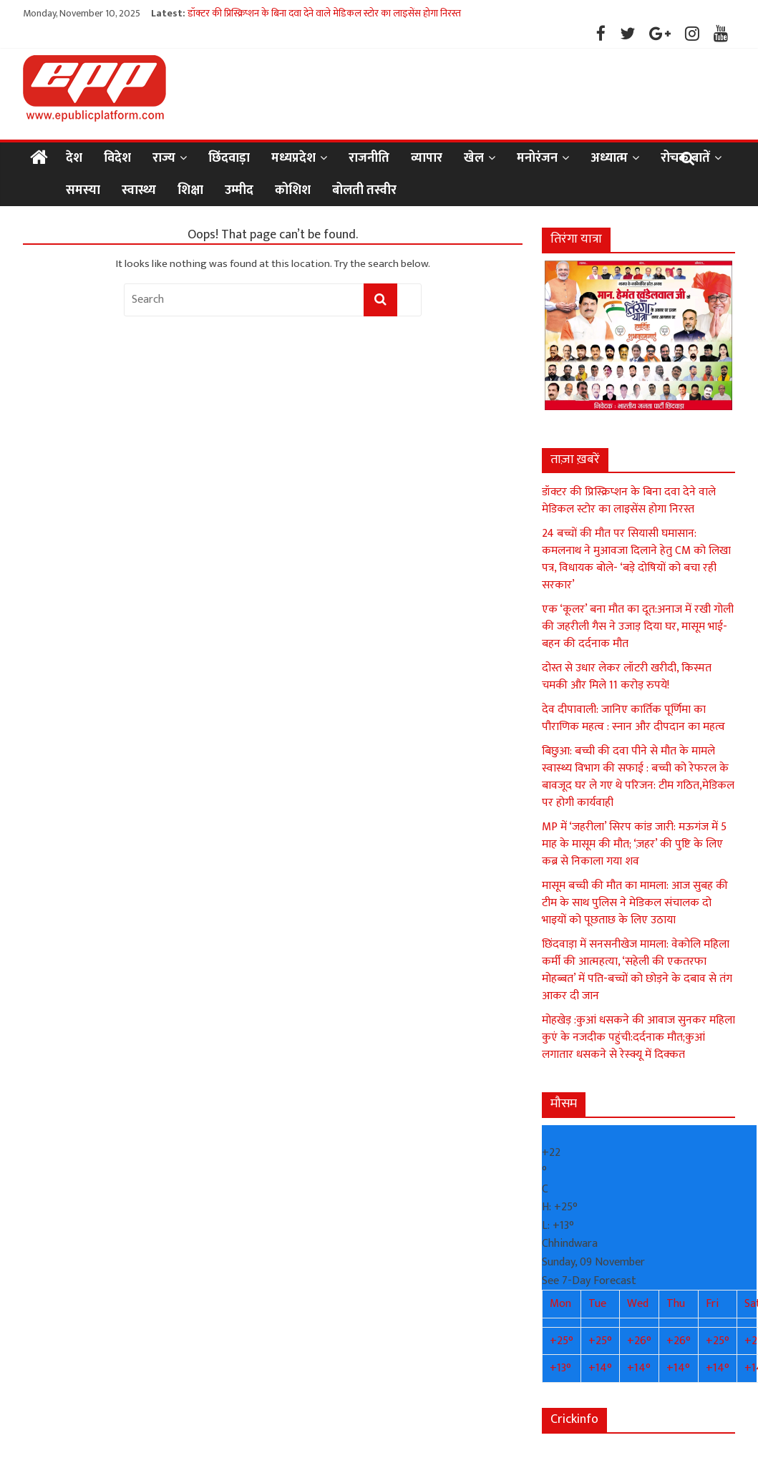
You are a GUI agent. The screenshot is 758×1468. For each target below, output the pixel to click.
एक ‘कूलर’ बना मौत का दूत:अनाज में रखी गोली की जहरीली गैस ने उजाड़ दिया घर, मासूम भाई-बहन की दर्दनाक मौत (638, 626)
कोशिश (293, 190)
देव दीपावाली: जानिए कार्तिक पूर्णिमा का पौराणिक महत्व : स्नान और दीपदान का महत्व (633, 718)
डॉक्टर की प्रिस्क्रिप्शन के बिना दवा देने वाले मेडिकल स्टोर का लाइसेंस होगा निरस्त (324, 13)
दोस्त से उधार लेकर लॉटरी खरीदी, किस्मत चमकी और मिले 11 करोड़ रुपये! (626, 676)
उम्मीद (239, 190)
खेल (474, 158)
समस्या (83, 190)
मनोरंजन (537, 158)
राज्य (163, 158)
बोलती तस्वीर (364, 190)
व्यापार (426, 158)
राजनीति (369, 158)
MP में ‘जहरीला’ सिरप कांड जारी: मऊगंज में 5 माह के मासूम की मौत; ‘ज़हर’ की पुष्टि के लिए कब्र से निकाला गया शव (634, 844)
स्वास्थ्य (139, 190)
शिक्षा (190, 190)
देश (74, 158)
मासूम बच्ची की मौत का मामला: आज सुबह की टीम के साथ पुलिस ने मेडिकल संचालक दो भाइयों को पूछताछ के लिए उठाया (635, 903)
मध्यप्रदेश (293, 158)
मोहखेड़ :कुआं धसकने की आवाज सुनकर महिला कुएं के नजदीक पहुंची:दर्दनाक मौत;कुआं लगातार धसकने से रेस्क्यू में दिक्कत (638, 1037)
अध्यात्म (609, 158)
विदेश (117, 158)
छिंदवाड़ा (229, 158)
